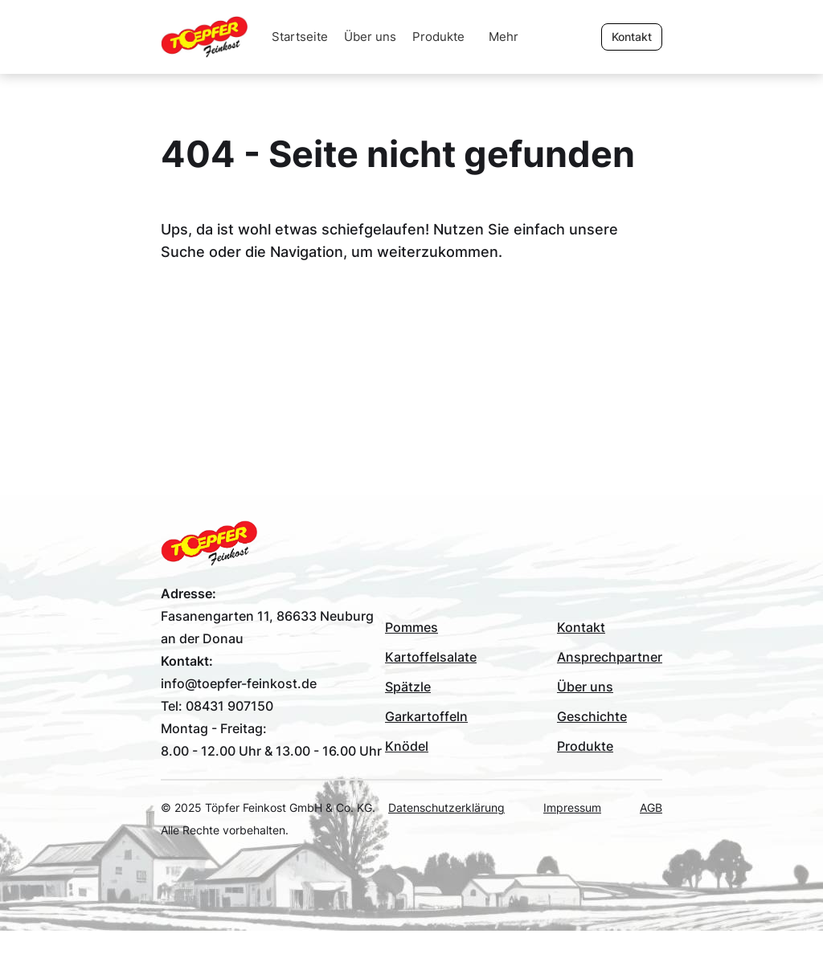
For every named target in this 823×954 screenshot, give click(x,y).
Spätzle (408, 687)
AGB (651, 807)
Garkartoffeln (426, 716)
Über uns (370, 36)
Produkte (438, 36)
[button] (503, 37)
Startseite (300, 36)
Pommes (411, 627)
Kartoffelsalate (431, 657)
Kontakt (581, 627)
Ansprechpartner (609, 657)
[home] (212, 37)
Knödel (406, 746)
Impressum (572, 807)
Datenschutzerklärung (446, 807)
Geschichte (592, 716)
